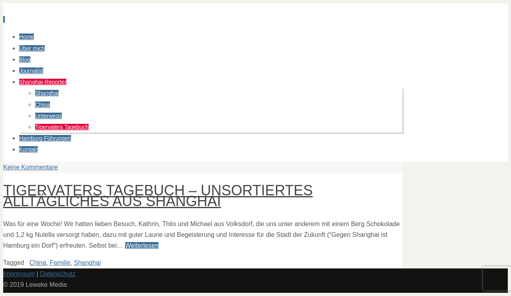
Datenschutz (57, 273)
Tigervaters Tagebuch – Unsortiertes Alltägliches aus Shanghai (158, 195)
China (38, 262)
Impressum (19, 273)
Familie (60, 262)
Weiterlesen (141, 245)
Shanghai (87, 262)
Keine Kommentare (30, 167)
